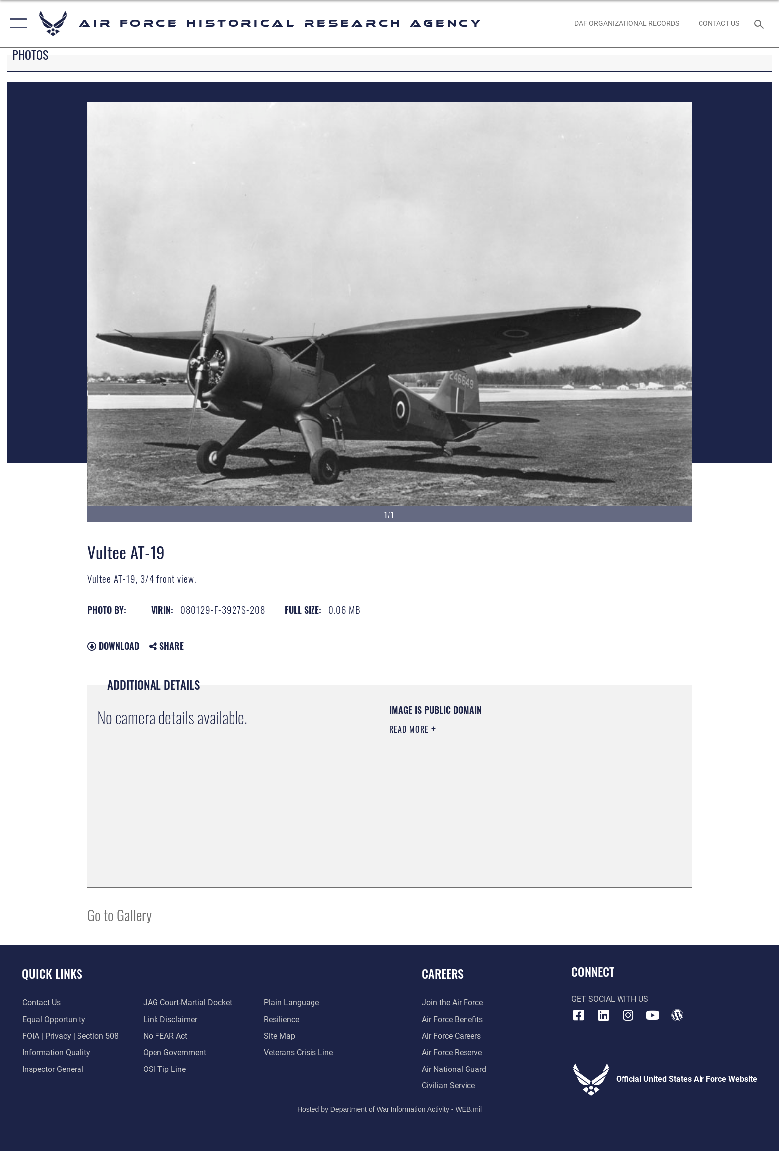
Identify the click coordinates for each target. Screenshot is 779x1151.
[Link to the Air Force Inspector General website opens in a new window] (52, 1069)
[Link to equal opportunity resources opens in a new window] (53, 1019)
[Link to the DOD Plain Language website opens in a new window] (291, 1002)
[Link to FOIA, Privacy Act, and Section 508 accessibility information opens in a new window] (70, 1036)
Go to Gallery (119, 914)
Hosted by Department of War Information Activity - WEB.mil (389, 1109)
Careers (443, 973)
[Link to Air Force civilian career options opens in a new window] (448, 1085)
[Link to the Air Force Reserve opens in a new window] (452, 1052)
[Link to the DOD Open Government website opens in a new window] (174, 1052)
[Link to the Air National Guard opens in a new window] (454, 1069)
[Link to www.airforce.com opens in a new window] (452, 1002)
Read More (410, 729)
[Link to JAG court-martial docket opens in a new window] (187, 1002)
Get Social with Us (609, 999)
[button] (16, 23)
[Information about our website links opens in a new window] (170, 1019)
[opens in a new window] (603, 1015)
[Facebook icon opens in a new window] (578, 1015)
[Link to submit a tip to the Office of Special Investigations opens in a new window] (164, 1069)
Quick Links (52, 973)
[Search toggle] (760, 23)
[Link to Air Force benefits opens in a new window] (452, 1019)
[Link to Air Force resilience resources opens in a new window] (281, 1019)
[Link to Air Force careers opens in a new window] (451, 1036)
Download (113, 645)
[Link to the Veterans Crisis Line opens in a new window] (298, 1052)
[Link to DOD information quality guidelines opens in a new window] (56, 1052)
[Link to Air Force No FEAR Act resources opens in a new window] (165, 1036)
